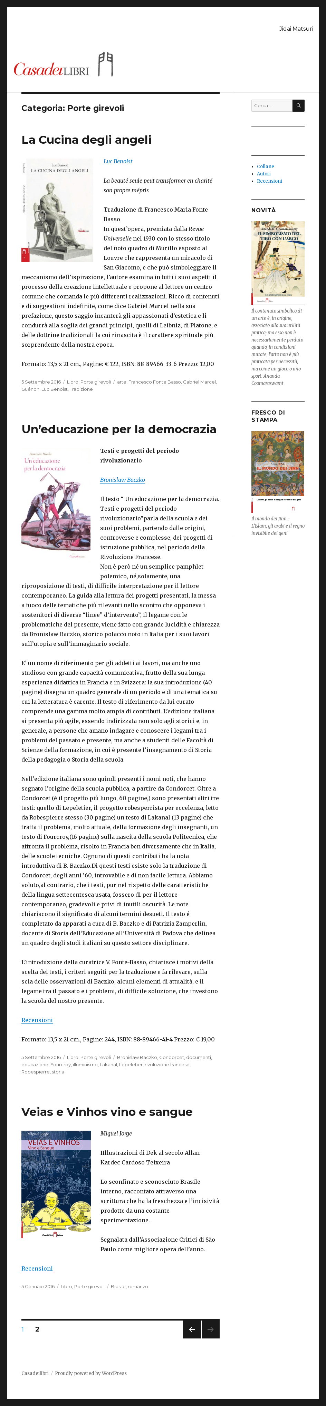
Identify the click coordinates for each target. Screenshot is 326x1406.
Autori (264, 174)
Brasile (118, 1286)
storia (58, 1071)
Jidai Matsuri (296, 29)
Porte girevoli (95, 382)
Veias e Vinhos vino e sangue (107, 1112)
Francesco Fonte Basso (154, 382)
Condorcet (171, 1057)
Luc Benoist (118, 161)
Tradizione (81, 389)
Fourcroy (60, 1064)
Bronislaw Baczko (137, 1057)
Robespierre (35, 1071)
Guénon (30, 389)
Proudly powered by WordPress (91, 1373)
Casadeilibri (35, 1373)
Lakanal (108, 1064)
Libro (72, 382)
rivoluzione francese (167, 1064)
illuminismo (85, 1064)
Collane (265, 167)
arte (121, 382)
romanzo (138, 1286)
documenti (198, 1057)
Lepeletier (131, 1064)
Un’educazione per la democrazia (119, 429)
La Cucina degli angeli (86, 139)
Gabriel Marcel (199, 382)
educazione (34, 1064)
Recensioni (37, 1020)
